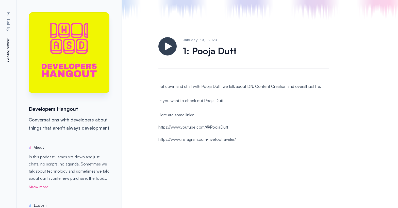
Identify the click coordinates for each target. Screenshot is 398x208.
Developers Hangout (53, 109)
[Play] (167, 46)
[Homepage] (69, 52)
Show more (38, 187)
